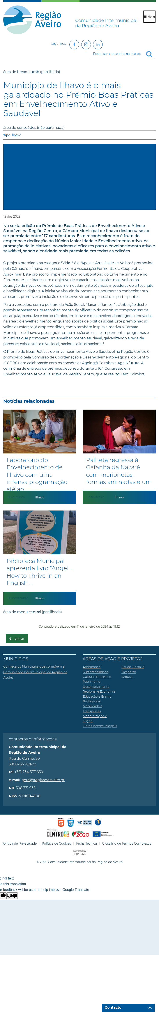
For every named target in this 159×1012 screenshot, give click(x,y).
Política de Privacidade (19, 843)
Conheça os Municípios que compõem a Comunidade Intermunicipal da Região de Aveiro (35, 672)
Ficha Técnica (86, 843)
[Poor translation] (12, 895)
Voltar (19, 639)
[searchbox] (123, 53)
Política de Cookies (56, 843)
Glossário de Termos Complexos (126, 843)
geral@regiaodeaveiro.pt (43, 780)
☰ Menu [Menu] (149, 16)
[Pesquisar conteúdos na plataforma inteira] (151, 54)
